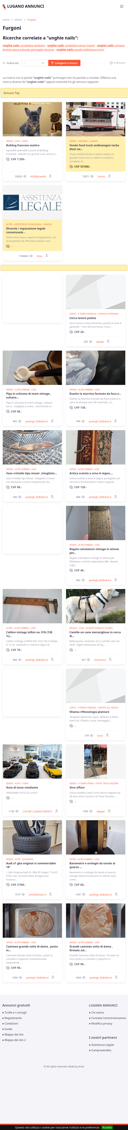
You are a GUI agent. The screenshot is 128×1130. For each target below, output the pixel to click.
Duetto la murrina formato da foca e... (95, 394)
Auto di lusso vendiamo (22, 787)
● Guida (7, 1029)
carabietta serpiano (24, 45)
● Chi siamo (96, 1012)
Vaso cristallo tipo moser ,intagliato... (31, 473)
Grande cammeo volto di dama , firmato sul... (91, 948)
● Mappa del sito (13, 1034)
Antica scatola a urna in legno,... (91, 473)
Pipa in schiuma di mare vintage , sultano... (28, 395)
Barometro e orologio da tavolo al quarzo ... (92, 865)
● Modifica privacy (100, 1023)
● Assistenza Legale (101, 1045)
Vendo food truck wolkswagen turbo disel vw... (94, 147)
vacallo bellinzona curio (80, 49)
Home (6, 19)
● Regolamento (12, 1018)
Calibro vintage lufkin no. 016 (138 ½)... (29, 634)
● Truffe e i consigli (14, 1012)
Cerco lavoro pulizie (82, 318)
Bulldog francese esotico (23, 145)
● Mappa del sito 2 (14, 1040)
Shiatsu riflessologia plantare (89, 712)
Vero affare (77, 787)
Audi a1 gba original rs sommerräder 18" (31, 865)
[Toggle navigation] (121, 6)
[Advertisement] (32, 299)
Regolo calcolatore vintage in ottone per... (94, 551)
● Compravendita (100, 1050)
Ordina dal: (11, 63)
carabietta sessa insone (71, 45)
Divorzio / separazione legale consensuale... (25, 230)
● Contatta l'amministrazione (107, 1018)
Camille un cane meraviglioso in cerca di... (95, 634)
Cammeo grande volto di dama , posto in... (32, 948)
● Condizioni (10, 1023)
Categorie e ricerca (64, 63)
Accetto (107, 1127)
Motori (18, 19)
